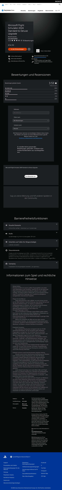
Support (38, 4)
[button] (40, 55)
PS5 (10, 4)
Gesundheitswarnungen (37, 430)
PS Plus (18, 4)
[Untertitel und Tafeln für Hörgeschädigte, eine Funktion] (31, 241)
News (29, 4)
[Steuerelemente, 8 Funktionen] (31, 252)
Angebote (40, 9)
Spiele (6, 4)
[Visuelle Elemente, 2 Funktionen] (31, 225)
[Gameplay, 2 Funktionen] (31, 263)
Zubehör (24, 4)
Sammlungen (31, 9)
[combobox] (31, 111)
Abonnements (49, 9)
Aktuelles (23, 9)
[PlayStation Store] (8, 8)
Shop (34, 4)
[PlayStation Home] (2, 4)
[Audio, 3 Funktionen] (31, 233)
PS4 (14, 4)
